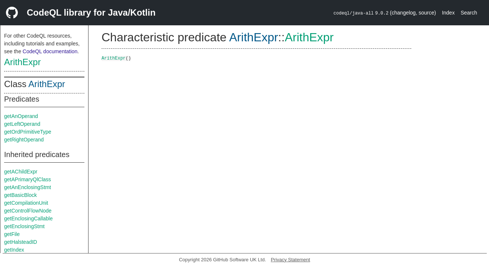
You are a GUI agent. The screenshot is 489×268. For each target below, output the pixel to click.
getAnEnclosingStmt (27, 187)
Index (448, 13)
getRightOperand (24, 140)
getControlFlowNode (28, 211)
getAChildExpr (21, 172)
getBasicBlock (20, 195)
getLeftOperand (22, 124)
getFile (12, 234)
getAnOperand (21, 116)
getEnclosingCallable (28, 218)
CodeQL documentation (50, 51)
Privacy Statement (290, 259)
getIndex (14, 250)
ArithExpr (22, 62)
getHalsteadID (20, 242)
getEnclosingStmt (24, 226)
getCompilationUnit (26, 203)
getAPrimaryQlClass (27, 179)
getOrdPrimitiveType (27, 132)
